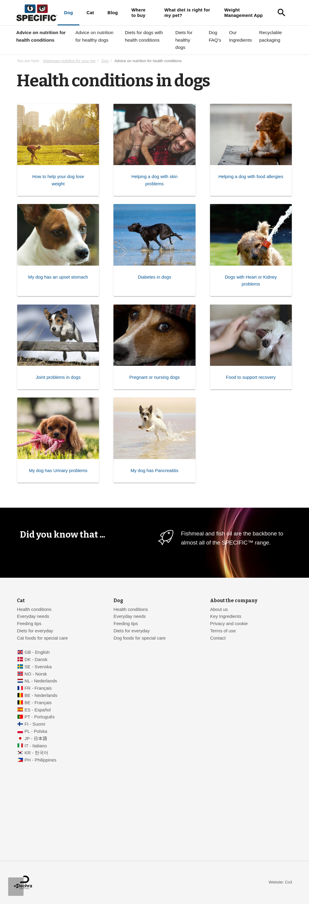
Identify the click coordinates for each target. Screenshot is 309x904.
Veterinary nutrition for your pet (69, 61)
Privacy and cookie (229, 623)
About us (219, 609)
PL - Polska (35, 731)
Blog (112, 12)
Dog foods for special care (139, 638)
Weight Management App (243, 13)
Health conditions (34, 609)
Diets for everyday (35, 630)
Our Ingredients (240, 36)
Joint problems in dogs (58, 377)
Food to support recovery (251, 377)
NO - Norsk (35, 674)
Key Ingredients (225, 616)
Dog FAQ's (215, 36)
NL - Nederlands (40, 681)
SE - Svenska (38, 666)
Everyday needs (33, 616)
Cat (90, 12)
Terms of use (223, 630)
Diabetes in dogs (154, 277)
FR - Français (38, 688)
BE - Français (38, 702)
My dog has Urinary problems (58, 470)
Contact (217, 638)
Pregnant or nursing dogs (154, 377)
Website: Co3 (280, 882)
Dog (68, 12)
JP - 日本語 (35, 738)
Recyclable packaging (270, 36)
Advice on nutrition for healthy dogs (94, 36)
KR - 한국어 (36, 752)
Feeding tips (29, 623)
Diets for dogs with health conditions (144, 36)
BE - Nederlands (40, 695)
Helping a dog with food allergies (250, 176)
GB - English (36, 652)
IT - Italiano (35, 745)
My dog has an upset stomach (58, 277)
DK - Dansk (35, 659)
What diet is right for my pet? (187, 13)
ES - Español (37, 710)
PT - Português (39, 716)
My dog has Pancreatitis (155, 470)
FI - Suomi (34, 724)
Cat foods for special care (42, 638)
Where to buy (138, 13)
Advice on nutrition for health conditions (41, 36)
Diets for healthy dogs (184, 40)
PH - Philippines (40, 760)
